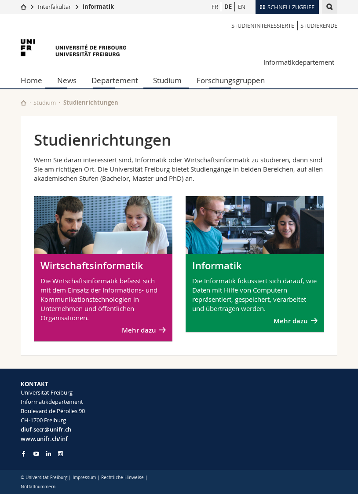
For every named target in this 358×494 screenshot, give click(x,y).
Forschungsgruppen (231, 80)
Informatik (98, 7)
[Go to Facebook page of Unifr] (23, 453)
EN (241, 7)
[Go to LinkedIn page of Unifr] (48, 454)
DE (228, 7)
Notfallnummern (38, 487)
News (67, 80)
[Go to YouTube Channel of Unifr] (36, 454)
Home (31, 80)
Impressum (84, 477)
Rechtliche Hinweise (122, 477)
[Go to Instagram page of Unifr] (60, 454)
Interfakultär (54, 7)
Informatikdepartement (298, 62)
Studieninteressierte (262, 25)
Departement (114, 80)
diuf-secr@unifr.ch (46, 429)
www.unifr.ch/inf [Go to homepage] (44, 439)
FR (215, 7)
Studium (167, 80)
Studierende (318, 25)
